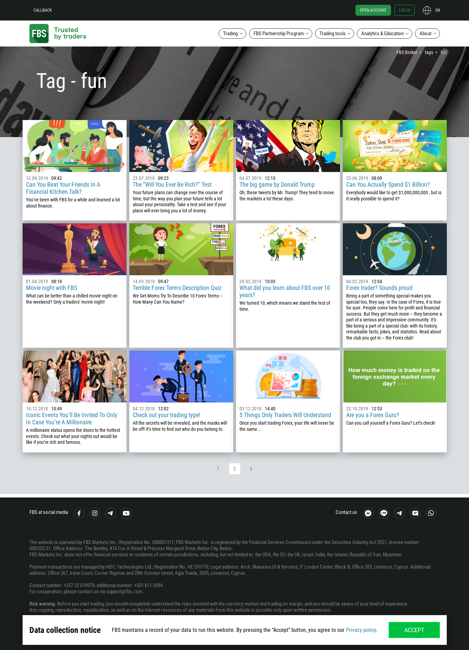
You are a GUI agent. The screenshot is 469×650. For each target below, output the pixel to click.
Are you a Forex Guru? (372, 415)
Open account (373, 10)
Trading (230, 33)
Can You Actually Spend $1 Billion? (388, 184)
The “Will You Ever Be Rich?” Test (172, 184)
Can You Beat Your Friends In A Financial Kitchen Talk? (63, 188)
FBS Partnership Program (278, 33)
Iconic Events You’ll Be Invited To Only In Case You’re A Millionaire (71, 418)
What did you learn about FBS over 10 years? (284, 291)
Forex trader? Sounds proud (379, 287)
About (425, 33)
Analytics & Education (382, 33)
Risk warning (42, 604)
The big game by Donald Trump (277, 184)
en (437, 10)
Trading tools (333, 33)
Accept (414, 630)
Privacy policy (361, 630)
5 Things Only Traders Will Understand (285, 415)
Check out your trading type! (166, 415)
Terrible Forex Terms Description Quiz (177, 287)
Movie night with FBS (51, 287)
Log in (404, 10)
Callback (43, 10)
